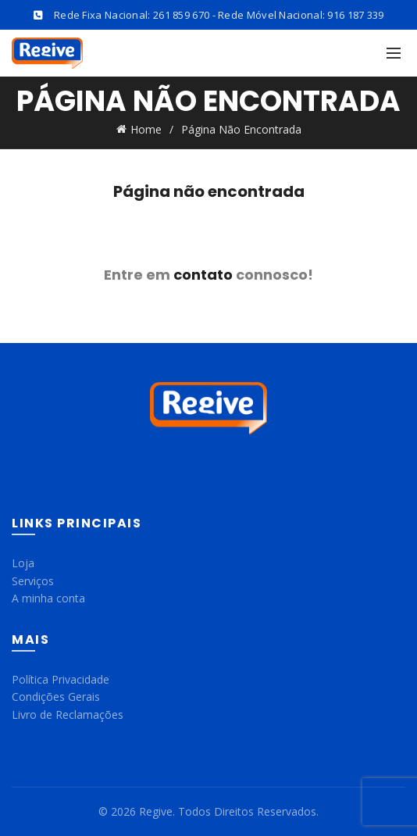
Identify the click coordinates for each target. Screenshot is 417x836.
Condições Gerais (56, 696)
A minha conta (48, 598)
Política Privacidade (60, 679)
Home (146, 129)
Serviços (33, 580)
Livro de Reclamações (67, 714)
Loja (23, 563)
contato (203, 274)
